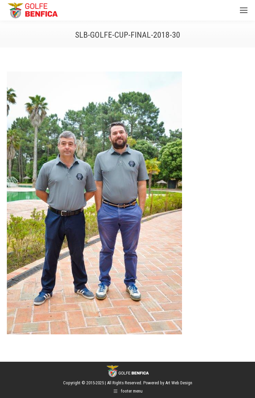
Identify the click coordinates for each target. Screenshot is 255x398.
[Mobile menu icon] (243, 10)
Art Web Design (178, 382)
